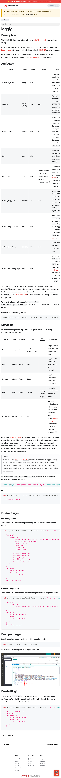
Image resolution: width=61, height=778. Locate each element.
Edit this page (7, 735)
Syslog (12, 437)
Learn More (48, 1)
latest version (29, 15)
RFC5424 (42, 50)
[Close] (60, 1)
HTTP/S (18, 437)
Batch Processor (21, 295)
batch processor (35, 57)
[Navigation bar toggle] (2, 5)
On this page (6, 24)
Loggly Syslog (6, 50)
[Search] (53, 5)
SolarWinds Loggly (39, 40)
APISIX (54, 178)
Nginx (51, 421)
